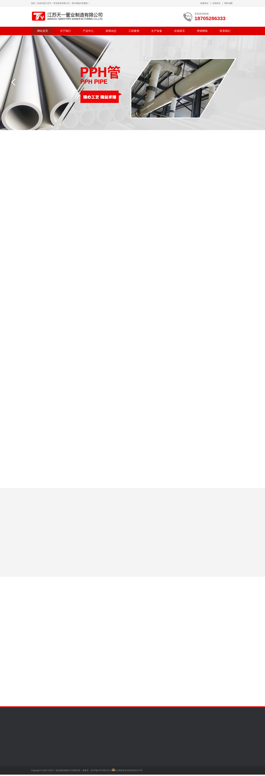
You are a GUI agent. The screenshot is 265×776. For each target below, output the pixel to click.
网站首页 (42, 30)
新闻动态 (111, 30)
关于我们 (65, 30)
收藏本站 (204, 3)
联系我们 (225, 30)
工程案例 (133, 30)
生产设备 (156, 30)
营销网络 (202, 30)
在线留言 (216, 3)
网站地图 (228, 3)
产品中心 (88, 30)
